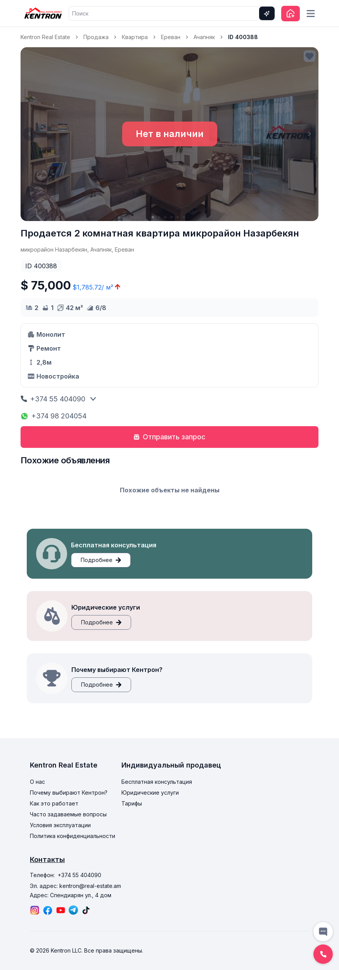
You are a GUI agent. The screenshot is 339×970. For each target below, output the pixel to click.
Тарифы (131, 803)
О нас (37, 781)
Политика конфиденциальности (72, 836)
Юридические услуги (150, 792)
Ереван (170, 37)
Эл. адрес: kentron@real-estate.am (75, 886)
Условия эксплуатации (60, 825)
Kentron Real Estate (45, 37)
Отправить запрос (169, 437)
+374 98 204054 (53, 416)
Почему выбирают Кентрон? (68, 792)
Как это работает (54, 803)
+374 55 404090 (53, 399)
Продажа (96, 37)
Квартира (135, 37)
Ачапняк (204, 37)
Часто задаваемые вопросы (68, 814)
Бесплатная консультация (156, 781)
